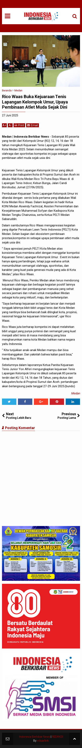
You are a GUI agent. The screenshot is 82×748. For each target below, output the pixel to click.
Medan (75, 393)
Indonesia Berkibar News (34, 736)
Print (19, 125)
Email (32, 125)
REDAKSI (57, 736)
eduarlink (43, 740)
